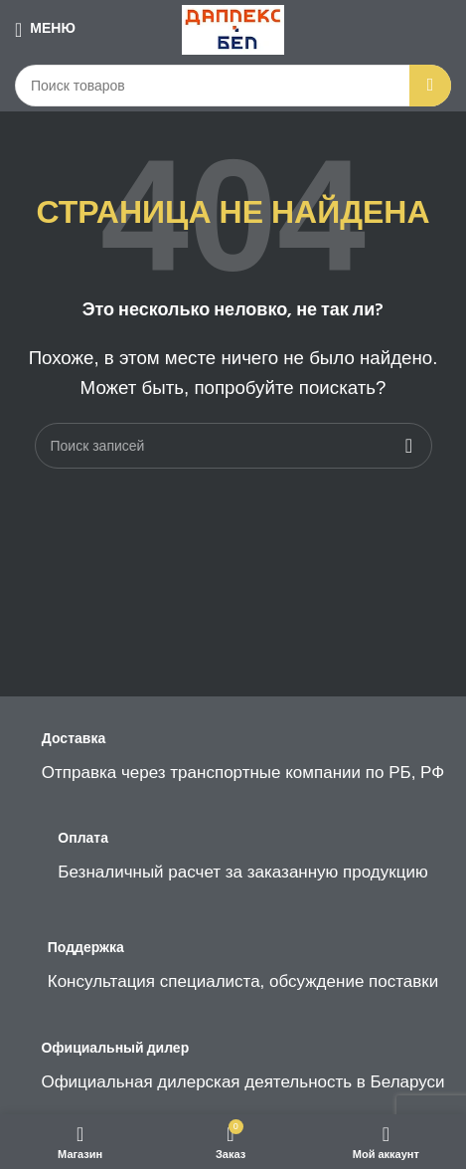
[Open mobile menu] (45, 30)
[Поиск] (233, 85)
